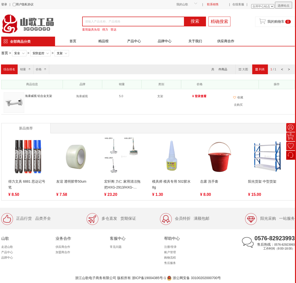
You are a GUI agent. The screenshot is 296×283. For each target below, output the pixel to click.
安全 (17, 53)
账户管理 (170, 252)
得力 (105, 29)
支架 (60, 53)
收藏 (238, 97)
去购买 (238, 104)
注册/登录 (170, 247)
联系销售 (213, 4)
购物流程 (170, 257)
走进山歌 (7, 247)
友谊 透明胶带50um (71, 181)
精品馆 (103, 41)
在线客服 (238, 4)
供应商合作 (225, 41)
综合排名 (9, 69)
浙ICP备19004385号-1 (149, 278)
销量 (23, 69)
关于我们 (195, 41)
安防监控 (38, 53)
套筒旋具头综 (91, 29)
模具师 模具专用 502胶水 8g (171, 184)
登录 (4, 4)
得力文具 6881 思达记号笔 (26, 184)
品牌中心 (164, 41)
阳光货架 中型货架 (262, 181)
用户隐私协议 (25, 4)
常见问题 (116, 247)
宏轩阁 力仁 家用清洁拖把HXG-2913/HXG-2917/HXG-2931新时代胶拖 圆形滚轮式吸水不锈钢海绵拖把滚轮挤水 (123, 184)
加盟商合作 (63, 252)
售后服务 (170, 263)
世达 (113, 29)
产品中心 (134, 41)
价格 (39, 69)
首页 (72, 41)
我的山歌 (182, 4)
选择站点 (283, 5)
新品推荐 (26, 128)
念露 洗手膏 (209, 181)
